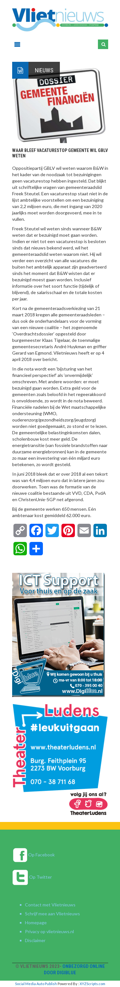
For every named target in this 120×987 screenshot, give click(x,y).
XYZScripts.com (92, 984)
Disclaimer (35, 940)
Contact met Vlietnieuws (50, 904)
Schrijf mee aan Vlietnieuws (52, 913)
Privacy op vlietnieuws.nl (49, 931)
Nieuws (44, 70)
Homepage (36, 922)
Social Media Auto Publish (36, 984)
